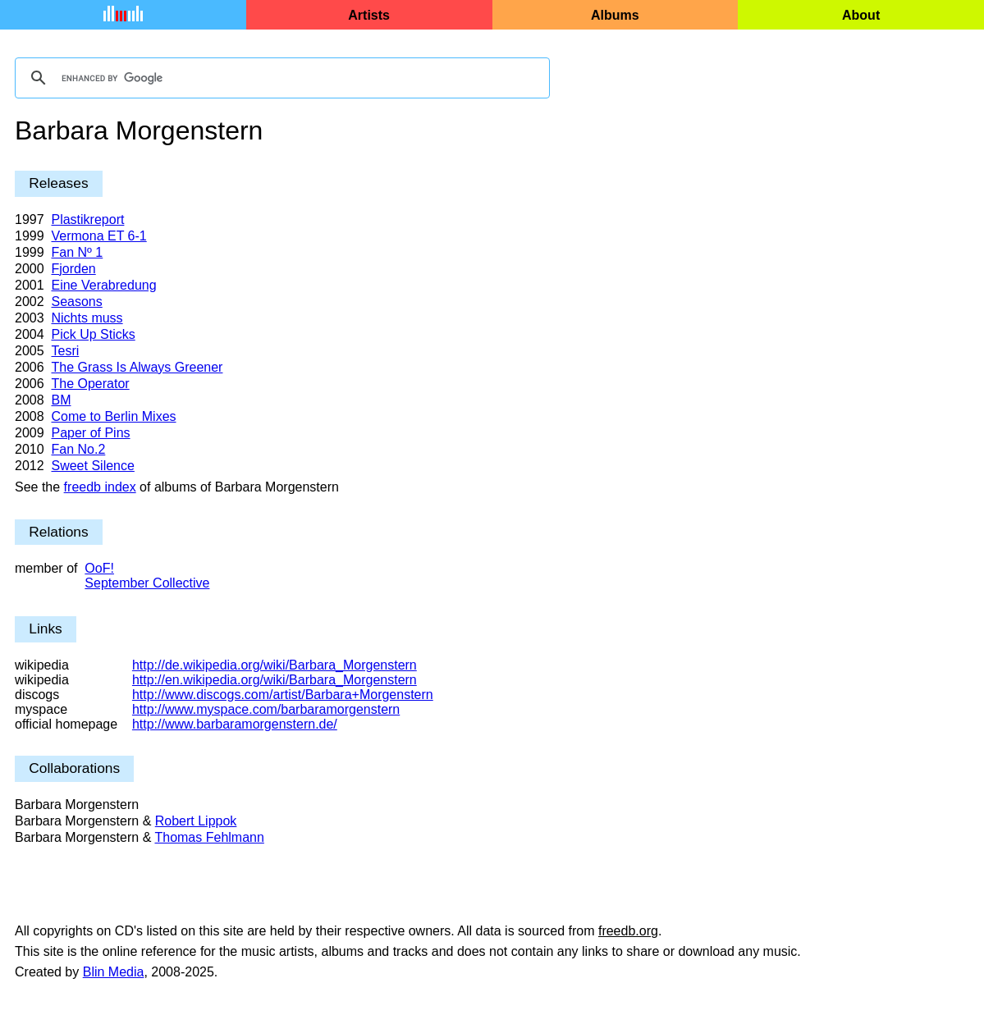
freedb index (100, 487)
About (861, 15)
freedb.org (628, 931)
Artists (369, 15)
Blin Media (113, 972)
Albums (615, 15)
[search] (280, 78)
